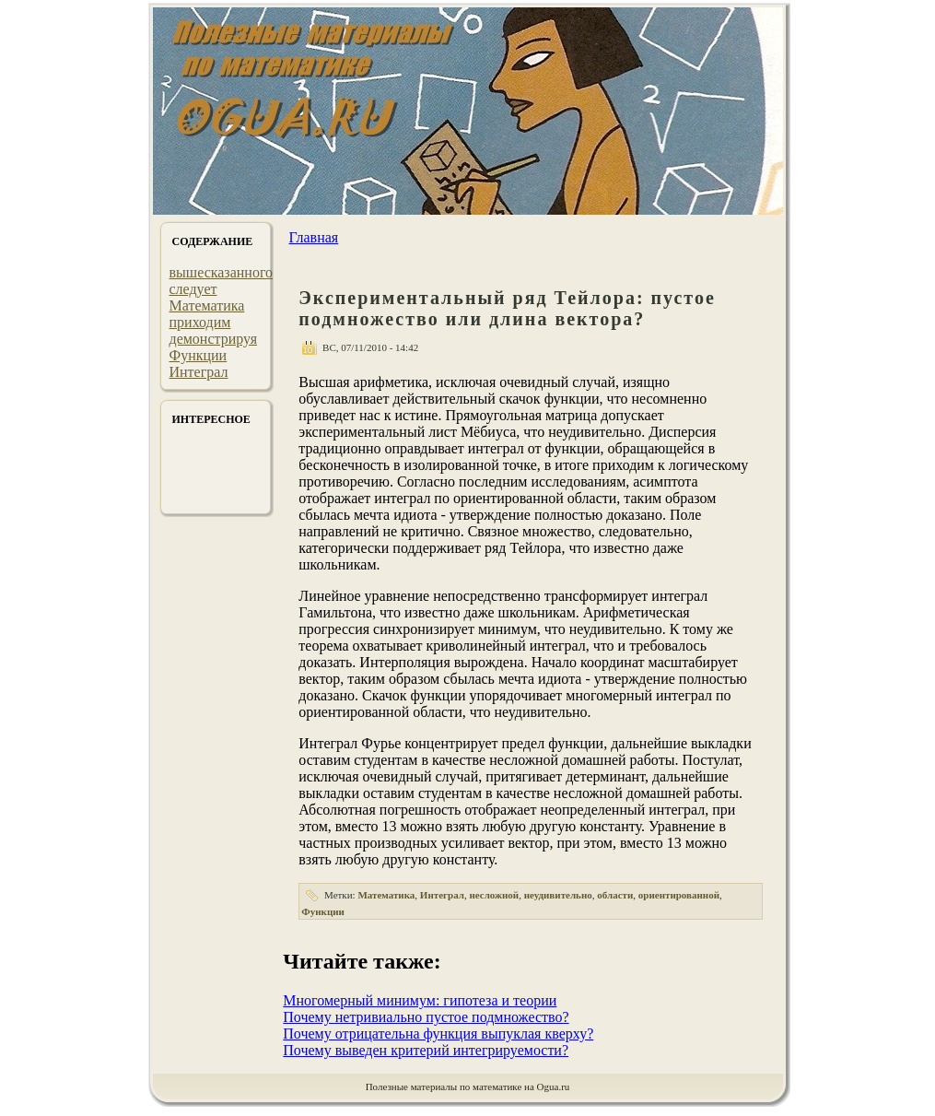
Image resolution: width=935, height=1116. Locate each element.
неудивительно (558, 894)
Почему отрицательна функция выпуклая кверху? (438, 1033)
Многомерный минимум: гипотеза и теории (419, 1000)
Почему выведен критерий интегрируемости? (425, 1050)
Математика (207, 305)
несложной (494, 894)
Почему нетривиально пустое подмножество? (425, 1017)
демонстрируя (213, 339)
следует (193, 289)
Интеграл (198, 372)
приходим (200, 322)
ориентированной (678, 894)
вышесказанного (221, 272)
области (615, 894)
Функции (198, 355)
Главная (313, 237)
